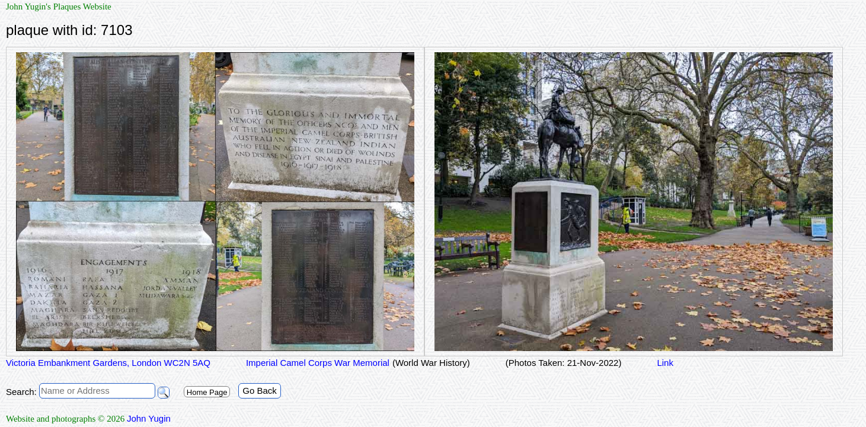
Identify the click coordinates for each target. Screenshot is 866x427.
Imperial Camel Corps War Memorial (317, 363)
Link (665, 363)
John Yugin (149, 418)
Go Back (259, 390)
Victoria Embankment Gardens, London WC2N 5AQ (108, 363)
